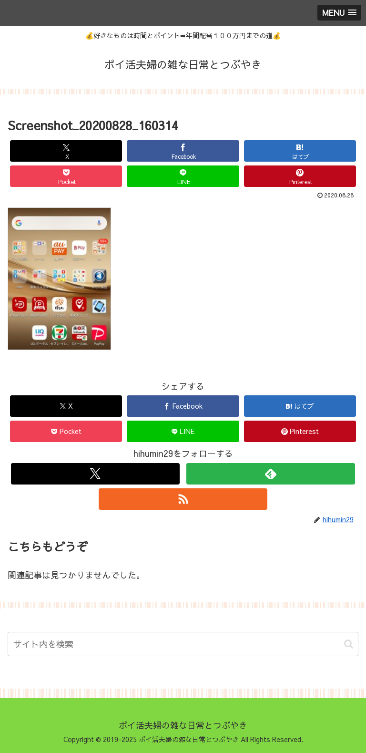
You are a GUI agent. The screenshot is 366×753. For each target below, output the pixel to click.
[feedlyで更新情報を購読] (270, 474)
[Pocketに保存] (66, 176)
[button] (348, 644)
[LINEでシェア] (183, 176)
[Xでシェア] (66, 151)
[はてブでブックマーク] (300, 151)
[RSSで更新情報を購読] (183, 499)
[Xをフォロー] (95, 474)
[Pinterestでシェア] (300, 176)
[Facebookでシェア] (183, 151)
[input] (183, 644)
